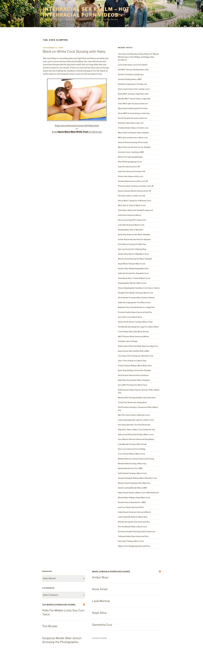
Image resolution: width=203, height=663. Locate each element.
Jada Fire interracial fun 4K (129, 166)
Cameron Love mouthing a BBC (131, 152)
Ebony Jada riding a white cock (130, 176)
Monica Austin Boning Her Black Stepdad (135, 259)
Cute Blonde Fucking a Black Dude (132, 444)
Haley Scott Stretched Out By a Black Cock (136, 434)
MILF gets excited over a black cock (133, 137)
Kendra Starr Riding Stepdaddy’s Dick (133, 268)
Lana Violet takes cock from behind (132, 65)
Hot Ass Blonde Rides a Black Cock (132, 526)
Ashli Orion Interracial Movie (129, 215)
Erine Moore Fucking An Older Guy (132, 244)
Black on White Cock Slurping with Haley (74, 51)
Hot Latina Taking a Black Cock (131, 541)
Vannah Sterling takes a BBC (130, 79)
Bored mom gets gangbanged (130, 157)
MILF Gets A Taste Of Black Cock (132, 205)
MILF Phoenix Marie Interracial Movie (133, 336)
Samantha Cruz (102, 624)
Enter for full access (77, 132)
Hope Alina (99, 612)
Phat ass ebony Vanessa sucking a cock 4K (136, 186)
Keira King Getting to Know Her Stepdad (134, 370)
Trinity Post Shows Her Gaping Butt (132, 402)
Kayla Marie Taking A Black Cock (131, 264)
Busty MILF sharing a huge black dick (133, 94)
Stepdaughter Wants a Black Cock (132, 283)
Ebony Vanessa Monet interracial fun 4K (134, 191)
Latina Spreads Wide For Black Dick (132, 517)
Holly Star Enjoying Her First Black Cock (134, 302)
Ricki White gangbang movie (130, 162)
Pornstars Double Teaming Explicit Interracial (136, 531)
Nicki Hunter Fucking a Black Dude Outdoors (136, 297)
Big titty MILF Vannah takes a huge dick (134, 98)
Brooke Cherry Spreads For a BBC (132, 502)
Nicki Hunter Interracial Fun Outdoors (133, 375)
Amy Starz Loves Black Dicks (130, 317)
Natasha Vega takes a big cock (131, 123)
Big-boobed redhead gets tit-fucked (132, 108)
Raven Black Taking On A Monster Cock (134, 200)
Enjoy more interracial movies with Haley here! (77, 125)
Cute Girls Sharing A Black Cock (131, 225)
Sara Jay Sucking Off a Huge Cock (132, 220)
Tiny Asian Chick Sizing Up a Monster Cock (135, 356)
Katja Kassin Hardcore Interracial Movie (134, 512)
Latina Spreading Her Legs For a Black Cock (136, 420)
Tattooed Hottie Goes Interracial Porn (133, 536)
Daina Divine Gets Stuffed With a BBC (133, 351)
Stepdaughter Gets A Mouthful (130, 230)
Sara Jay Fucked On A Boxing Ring (132, 249)
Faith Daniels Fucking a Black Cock (132, 473)
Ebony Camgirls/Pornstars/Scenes (111, 571)
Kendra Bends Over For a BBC (130, 468)
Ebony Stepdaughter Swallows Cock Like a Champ (139, 288)
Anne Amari (100, 589)
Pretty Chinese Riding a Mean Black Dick (135, 365)
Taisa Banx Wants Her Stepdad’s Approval (135, 210)
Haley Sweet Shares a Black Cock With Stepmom (138, 492)
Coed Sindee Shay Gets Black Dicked (133, 331)
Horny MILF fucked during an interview (134, 113)
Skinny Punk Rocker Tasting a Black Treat (135, 322)
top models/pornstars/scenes (59, 604)
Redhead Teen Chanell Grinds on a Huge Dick (136, 307)
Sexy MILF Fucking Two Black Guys (132, 385)
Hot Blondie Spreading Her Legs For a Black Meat (138, 327)
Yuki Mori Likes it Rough (127, 341)
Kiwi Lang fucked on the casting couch (134, 89)
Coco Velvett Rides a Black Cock (131, 454)
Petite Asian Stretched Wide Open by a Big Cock (138, 346)
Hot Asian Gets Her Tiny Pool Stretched (134, 425)
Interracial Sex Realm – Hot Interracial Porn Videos (86, 12)
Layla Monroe (101, 601)
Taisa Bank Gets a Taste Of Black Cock (134, 278)
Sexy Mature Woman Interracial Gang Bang (136, 439)
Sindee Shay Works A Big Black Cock (133, 254)
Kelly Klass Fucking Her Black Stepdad (134, 380)
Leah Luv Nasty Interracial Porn (131, 507)
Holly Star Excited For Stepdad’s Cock (133, 273)
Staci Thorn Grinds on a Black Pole (132, 360)
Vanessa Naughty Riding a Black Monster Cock (137, 478)
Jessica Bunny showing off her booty (133, 142)
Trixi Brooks (49, 626)
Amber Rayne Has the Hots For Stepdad (134, 239)
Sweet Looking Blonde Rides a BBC (132, 488)
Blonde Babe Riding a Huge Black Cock (134, 497)
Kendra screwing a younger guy (131, 74)
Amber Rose (100, 577)
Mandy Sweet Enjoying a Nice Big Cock (134, 483)
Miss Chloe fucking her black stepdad (133, 132)
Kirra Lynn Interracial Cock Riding (131, 449)
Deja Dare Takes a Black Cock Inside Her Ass (136, 429)
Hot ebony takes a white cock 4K (131, 196)
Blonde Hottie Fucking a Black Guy (132, 463)
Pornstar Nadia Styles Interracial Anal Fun (135, 312)
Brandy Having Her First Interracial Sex (134, 522)
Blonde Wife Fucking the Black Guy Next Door (137, 397)
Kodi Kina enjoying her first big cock (132, 84)
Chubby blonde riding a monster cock (133, 128)
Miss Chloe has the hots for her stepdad (134, 147)
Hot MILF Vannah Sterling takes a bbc (133, 69)
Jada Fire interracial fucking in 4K (131, 171)
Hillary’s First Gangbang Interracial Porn (134, 546)
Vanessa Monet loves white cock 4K (133, 181)
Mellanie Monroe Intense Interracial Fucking (136, 459)
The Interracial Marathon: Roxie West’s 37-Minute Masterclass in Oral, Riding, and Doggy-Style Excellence (138, 57)
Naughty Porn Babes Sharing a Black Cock (135, 293)
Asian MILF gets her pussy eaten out (133, 103)
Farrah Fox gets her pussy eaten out (132, 118)
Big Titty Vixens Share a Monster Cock (134, 415)
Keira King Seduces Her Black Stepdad (134, 234)
